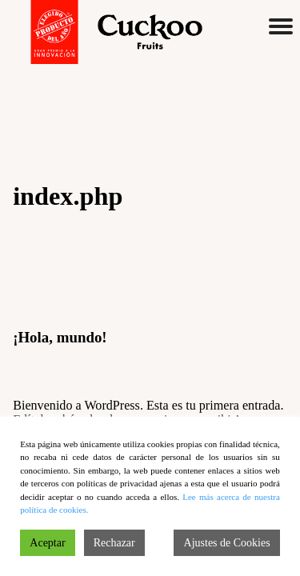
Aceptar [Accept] (47, 543)
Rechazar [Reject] (114, 543)
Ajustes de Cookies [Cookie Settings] (227, 543)
